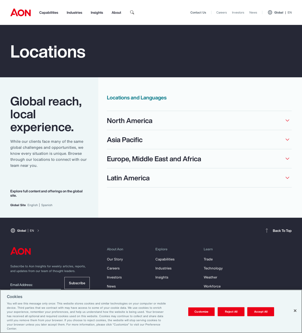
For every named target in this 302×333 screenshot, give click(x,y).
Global (279, 12)
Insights (97, 12)
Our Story (115, 259)
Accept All (260, 312)
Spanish (46, 205)
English (32, 205)
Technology (213, 268)
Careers (221, 12)
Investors (238, 12)
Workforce (212, 286)
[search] (132, 12)
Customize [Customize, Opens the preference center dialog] (201, 312)
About (116, 12)
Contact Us (198, 12)
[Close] (295, 310)
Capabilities (48, 12)
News (253, 12)
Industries (74, 12)
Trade (208, 259)
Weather (210, 277)
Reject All (231, 312)
